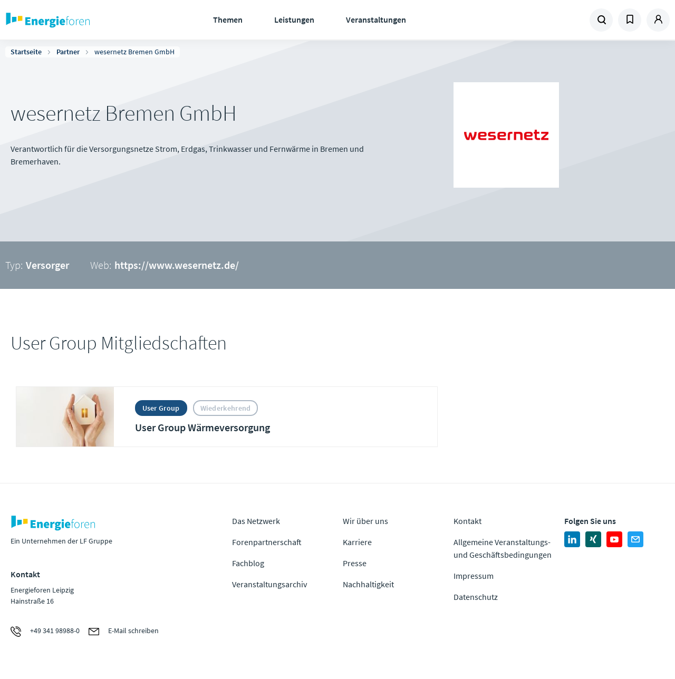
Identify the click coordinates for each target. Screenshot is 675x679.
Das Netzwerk (256, 521)
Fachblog (248, 563)
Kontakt (467, 521)
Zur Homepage (79, 20)
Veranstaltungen (376, 19)
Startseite (26, 51)
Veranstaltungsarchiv (269, 584)
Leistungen (294, 19)
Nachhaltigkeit (368, 584)
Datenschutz (476, 596)
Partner (68, 51)
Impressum (474, 575)
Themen (228, 19)
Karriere (357, 542)
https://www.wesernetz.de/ (176, 264)
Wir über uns (365, 521)
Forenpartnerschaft (267, 542)
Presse (355, 563)
